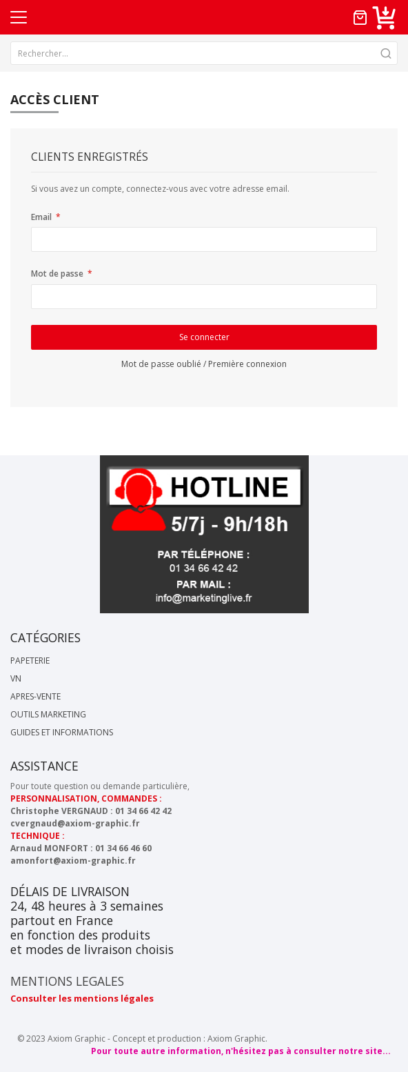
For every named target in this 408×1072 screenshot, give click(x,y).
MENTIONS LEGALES (67, 981)
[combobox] (204, 53)
